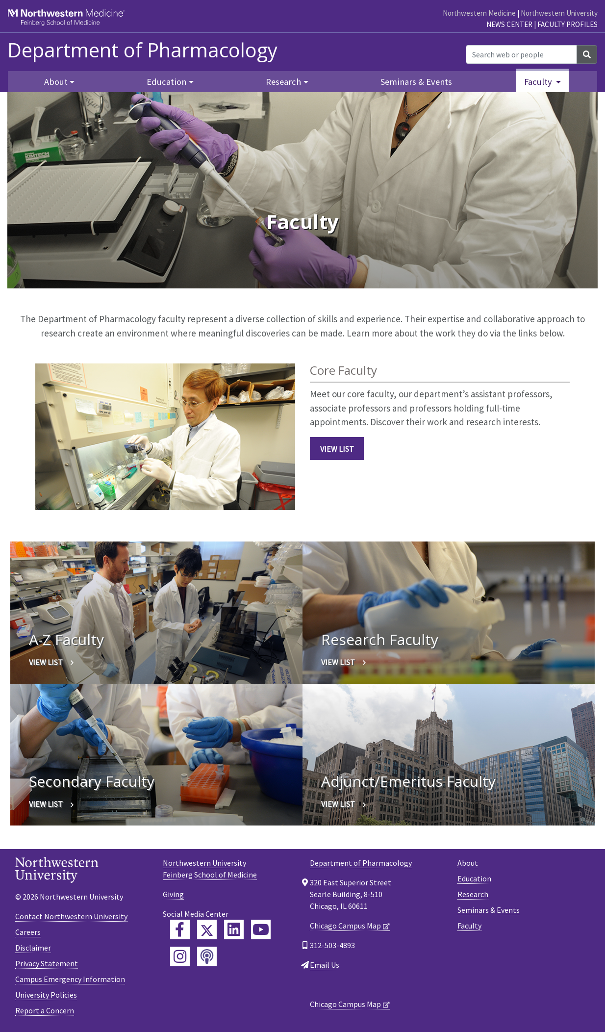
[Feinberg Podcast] (207, 956)
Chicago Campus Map (345, 925)
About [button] (56, 81)
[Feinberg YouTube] (261, 929)
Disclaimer (33, 948)
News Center (509, 24)
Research (472, 894)
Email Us (324, 965)
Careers (28, 932)
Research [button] (283, 81)
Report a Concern (44, 1010)
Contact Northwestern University (71, 916)
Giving (173, 894)
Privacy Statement (46, 963)
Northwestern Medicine (479, 13)
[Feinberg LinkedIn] (234, 929)
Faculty (469, 925)
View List (337, 449)
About (467, 863)
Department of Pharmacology (142, 50)
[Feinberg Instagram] (180, 956)
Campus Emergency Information (70, 979)
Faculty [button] (539, 81)
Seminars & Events (416, 81)
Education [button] (166, 81)
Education (474, 878)
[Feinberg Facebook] (180, 929)
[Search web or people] (521, 54)
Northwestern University (559, 13)
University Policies (46, 995)
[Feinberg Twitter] (207, 929)
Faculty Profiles (567, 24)
